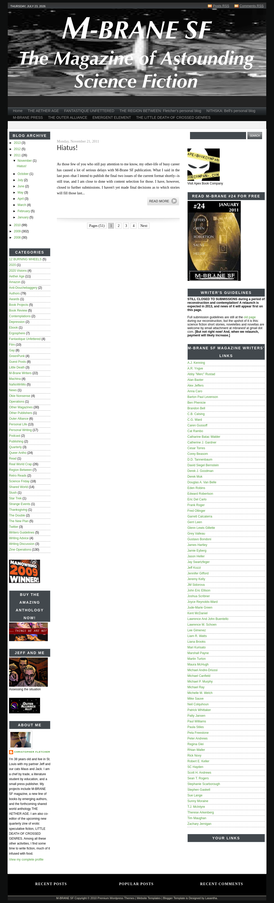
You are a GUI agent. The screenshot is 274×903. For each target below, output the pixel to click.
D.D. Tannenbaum (199, 459)
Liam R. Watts (197, 636)
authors (14, 293)
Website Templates (149, 898)
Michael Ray (195, 687)
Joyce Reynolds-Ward (202, 602)
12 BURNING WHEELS (25, 259)
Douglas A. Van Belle (201, 482)
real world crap (20, 464)
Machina (15, 379)
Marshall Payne (198, 653)
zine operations (20, 549)
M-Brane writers (20, 373)
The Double (17, 515)
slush (13, 492)
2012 (18, 149)
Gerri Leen (194, 522)
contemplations (20, 316)
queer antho (17, 453)
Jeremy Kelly (196, 579)
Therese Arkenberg (200, 812)
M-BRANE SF (65, 898)
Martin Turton (196, 659)
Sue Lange (194, 795)
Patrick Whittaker (199, 710)
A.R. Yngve (195, 368)
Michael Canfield (198, 676)
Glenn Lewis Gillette (201, 528)
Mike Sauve (195, 698)
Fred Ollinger (196, 511)
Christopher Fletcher (32, 752)
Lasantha (211, 898)
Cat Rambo (195, 431)
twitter (13, 527)
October (23, 174)
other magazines (21, 407)
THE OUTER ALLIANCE (67, 117)
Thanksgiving (18, 510)
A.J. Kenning (196, 363)
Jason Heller (196, 556)
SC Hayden (195, 767)
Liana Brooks (196, 641)
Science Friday (19, 481)
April (21, 199)
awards (14, 299)
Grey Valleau (196, 533)
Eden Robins (196, 488)
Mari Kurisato (196, 647)
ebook (13, 327)
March (22, 205)
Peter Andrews (197, 738)
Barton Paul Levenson (202, 397)
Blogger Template (174, 898)
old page (250, 317)
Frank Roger (196, 505)
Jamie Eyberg (196, 550)
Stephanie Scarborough (203, 784)
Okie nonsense (19, 396)
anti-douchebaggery (23, 288)
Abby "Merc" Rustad (201, 374)
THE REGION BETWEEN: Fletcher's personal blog (160, 111)
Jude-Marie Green (199, 607)
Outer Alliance (18, 418)
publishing (16, 441)
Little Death (17, 367)
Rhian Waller (196, 750)
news (13, 390)
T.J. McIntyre (196, 807)
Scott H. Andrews (199, 772)
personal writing (20, 430)
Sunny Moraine (197, 801)
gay (12, 350)
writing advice (19, 538)
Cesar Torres (196, 448)
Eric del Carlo (197, 499)
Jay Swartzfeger (198, 562)
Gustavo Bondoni (199, 539)
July (21, 180)
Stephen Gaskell (198, 789)
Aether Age (16, 276)
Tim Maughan (196, 818)
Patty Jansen (196, 715)
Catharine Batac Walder (203, 437)
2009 (18, 231)
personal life (18, 424)
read (13, 458)
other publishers (20, 413)
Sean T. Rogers (198, 778)
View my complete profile (26, 859)
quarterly (15, 447)
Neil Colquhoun (198, 704)
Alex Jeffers (195, 385)
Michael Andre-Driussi (202, 670)
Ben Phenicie (196, 402)
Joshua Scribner (198, 596)
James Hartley (197, 545)
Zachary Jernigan (199, 824)
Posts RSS (221, 6)
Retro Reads (17, 475)
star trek (15, 498)
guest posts (17, 362)
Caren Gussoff (197, 425)
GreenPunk (17, 356)
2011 (18, 155)
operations (16, 401)
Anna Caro (194, 391)
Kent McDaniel (197, 613)
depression (17, 322)
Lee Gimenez (196, 630)
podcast (14, 436)
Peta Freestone (198, 733)
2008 (18, 237)
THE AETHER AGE (43, 111)
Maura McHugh (198, 664)
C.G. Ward (194, 419)
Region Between (20, 470)
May (21, 192)
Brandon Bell (196, 408)
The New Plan (18, 521)
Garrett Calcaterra (199, 516)
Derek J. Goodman (200, 471)
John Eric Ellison (198, 590)
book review (18, 310)
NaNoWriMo (17, 384)
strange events (19, 504)
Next (143, 226)
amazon (14, 282)
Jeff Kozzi (194, 567)
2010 (18, 225)
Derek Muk (194, 476)
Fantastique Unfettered (25, 339)
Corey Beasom (197, 454)
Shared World (18, 487)
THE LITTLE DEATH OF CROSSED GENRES (173, 117)
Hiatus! (21, 166)
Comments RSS (252, 6)
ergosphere (17, 333)
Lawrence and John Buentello (208, 619)
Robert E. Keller (198, 761)
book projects (18, 305)
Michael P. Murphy (200, 681)
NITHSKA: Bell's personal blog (230, 111)
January (23, 217)
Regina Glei (195, 744)
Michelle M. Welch (199, 693)
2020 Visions (18, 270)
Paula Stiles (195, 727)
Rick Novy (194, 755)
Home (17, 111)
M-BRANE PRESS (28, 117)
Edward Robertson (200, 493)
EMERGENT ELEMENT (112, 117)
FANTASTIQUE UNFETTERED (89, 111)
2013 (18, 143)
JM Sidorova (196, 585)
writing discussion (21, 544)
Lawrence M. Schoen (202, 624)
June (21, 186)
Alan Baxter (195, 380)
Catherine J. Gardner (201, 442)
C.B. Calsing (196, 414)
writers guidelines (21, 532)
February (24, 211)
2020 (12, 265)
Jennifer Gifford (198, 573)
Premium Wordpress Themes (115, 898)
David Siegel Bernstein (203, 465)
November (25, 160)
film (12, 344)
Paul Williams (196, 721)
